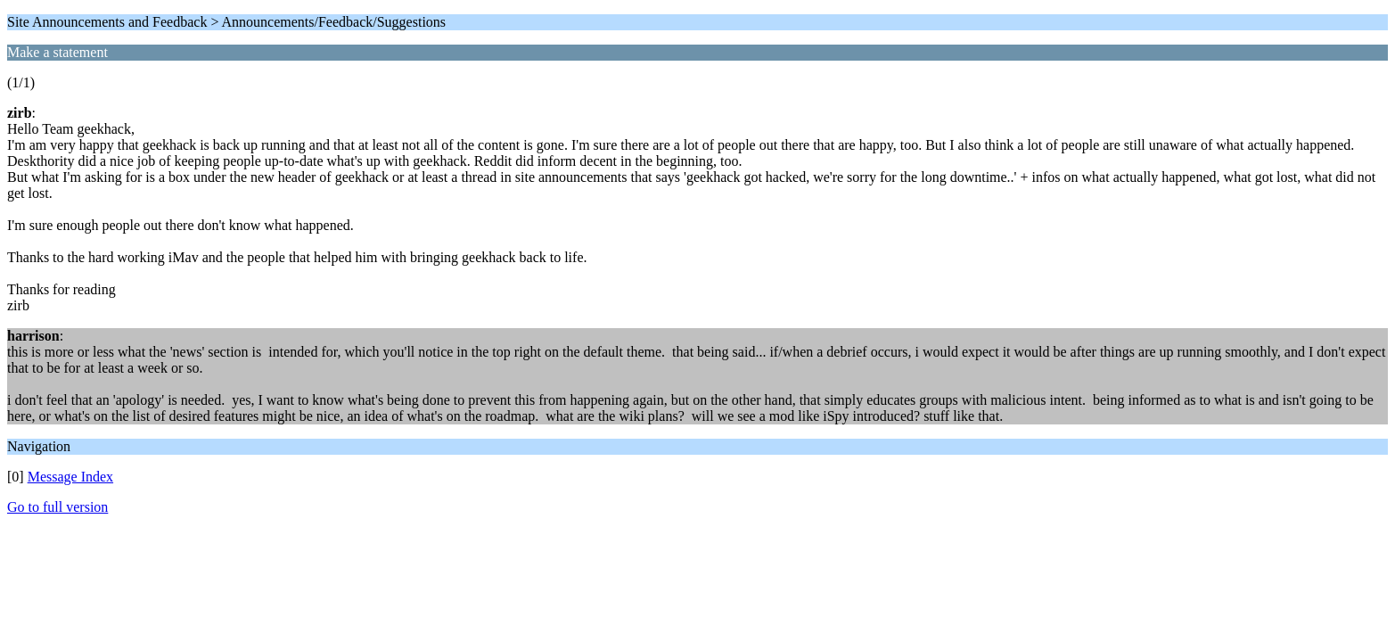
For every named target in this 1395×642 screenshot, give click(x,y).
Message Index (70, 476)
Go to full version (57, 506)
